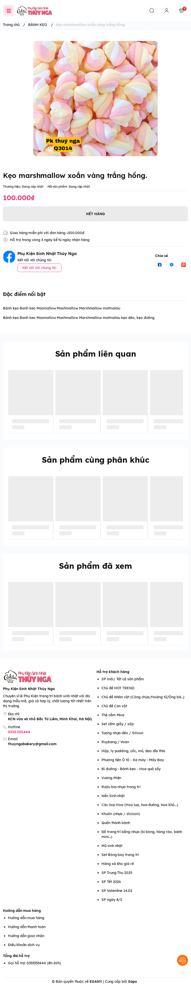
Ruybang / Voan (115, 742)
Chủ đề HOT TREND (117, 688)
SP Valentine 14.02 (116, 890)
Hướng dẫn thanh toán (27, 927)
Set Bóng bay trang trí (120, 854)
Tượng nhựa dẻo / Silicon (122, 733)
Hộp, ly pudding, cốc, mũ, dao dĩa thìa (133, 751)
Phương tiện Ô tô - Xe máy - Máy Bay (132, 760)
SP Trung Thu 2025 (116, 872)
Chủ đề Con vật (114, 706)
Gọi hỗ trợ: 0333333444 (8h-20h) (34, 963)
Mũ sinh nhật (111, 846)
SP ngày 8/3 (111, 899)
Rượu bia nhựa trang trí (120, 787)
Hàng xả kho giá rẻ (117, 863)
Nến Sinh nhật (113, 796)
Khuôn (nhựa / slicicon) (120, 814)
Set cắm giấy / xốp (117, 724)
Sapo (132, 981)
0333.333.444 (19, 732)
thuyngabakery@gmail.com (32, 744)
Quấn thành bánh (115, 823)
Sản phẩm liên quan (95, 354)
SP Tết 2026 (111, 881)
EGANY (96, 981)
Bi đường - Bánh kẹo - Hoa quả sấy (131, 769)
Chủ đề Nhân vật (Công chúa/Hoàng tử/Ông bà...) (142, 697)
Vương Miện (111, 778)
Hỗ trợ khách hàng (112, 672)
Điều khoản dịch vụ (24, 945)
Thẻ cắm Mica (112, 715)
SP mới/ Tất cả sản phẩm (122, 679)
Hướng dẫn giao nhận (26, 936)
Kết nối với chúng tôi (39, 268)
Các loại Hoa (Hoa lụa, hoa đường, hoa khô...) (139, 805)
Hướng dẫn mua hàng (22, 910)
